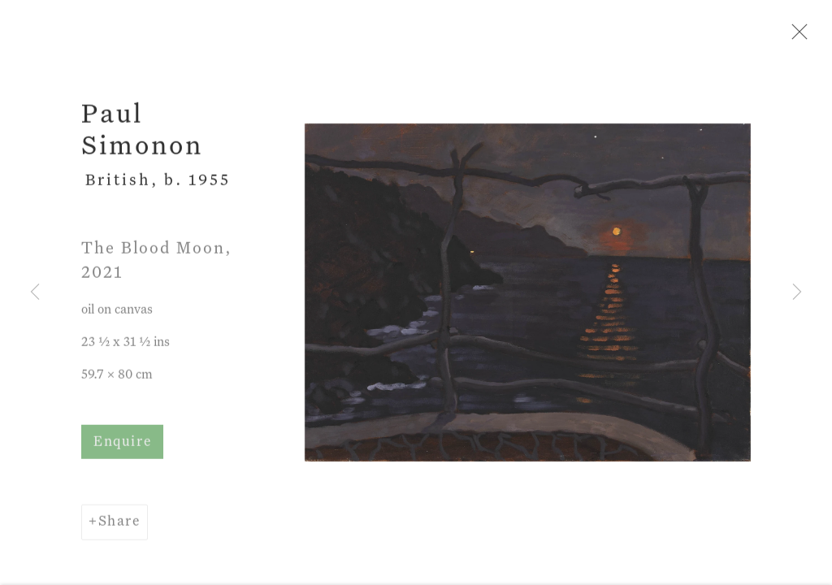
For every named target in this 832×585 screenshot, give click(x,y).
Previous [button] (35, 292)
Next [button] (797, 292)
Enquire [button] (122, 444)
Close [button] (795, 36)
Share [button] (119, 524)
